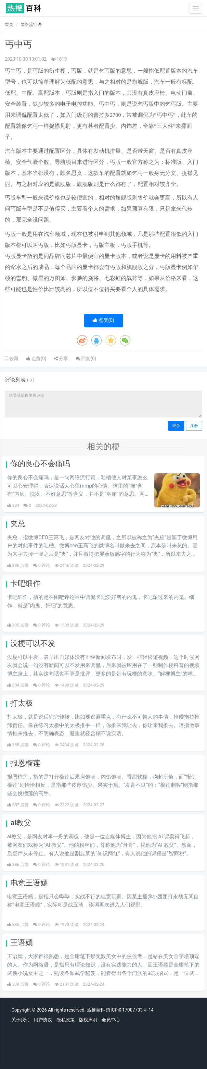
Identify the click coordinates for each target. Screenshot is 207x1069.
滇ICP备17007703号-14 (129, 1010)
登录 (176, 425)
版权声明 (88, 1019)
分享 (61, 358)
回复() (86, 358)
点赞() (103, 320)
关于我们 (20, 1019)
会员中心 (111, 1019)
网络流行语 (31, 24)
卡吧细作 (25, 583)
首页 (9, 24)
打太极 (21, 703)
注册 (194, 425)
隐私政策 (66, 1019)
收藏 (13, 358)
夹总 (17, 523)
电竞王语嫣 (29, 883)
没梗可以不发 (32, 643)
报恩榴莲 (25, 763)
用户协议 (43, 1019)
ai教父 (20, 823)
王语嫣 (21, 942)
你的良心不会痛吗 (40, 463)
